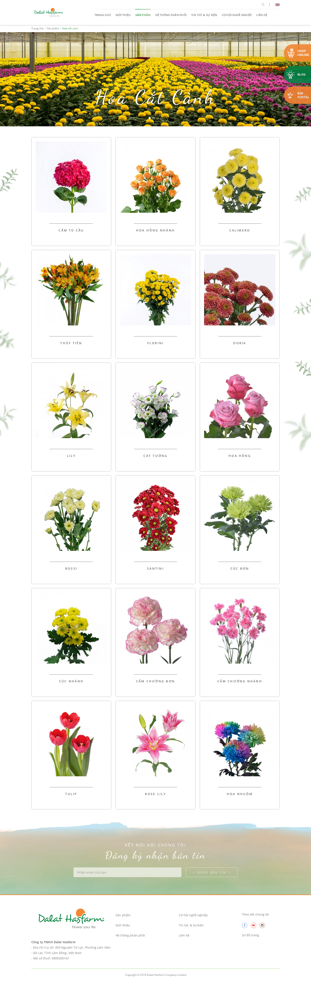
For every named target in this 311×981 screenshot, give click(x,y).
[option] (155, 79)
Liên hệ (261, 15)
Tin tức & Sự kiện (204, 15)
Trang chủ (103, 15)
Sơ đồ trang (250, 935)
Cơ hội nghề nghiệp (237, 15)
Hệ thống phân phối (171, 15)
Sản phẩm (143, 15)
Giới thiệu (123, 15)
